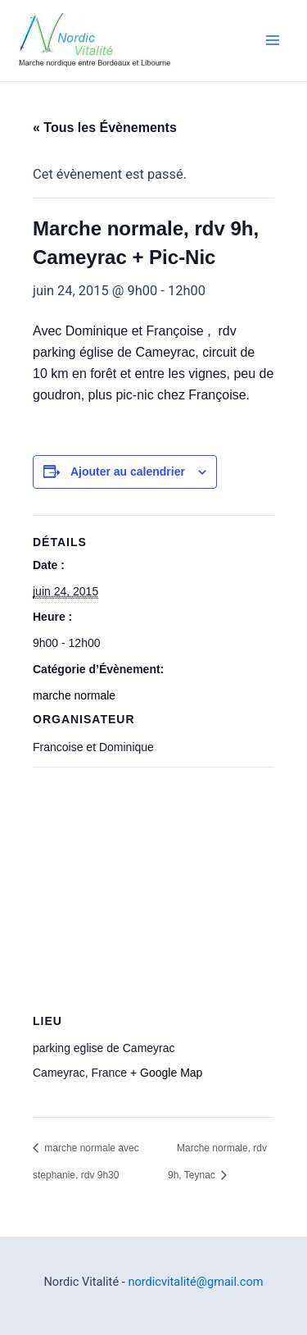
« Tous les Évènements (105, 127)
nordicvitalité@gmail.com (195, 1281)
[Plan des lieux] (153, 885)
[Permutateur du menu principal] (272, 40)
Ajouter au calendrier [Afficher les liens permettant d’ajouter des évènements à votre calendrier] (127, 471)
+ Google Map (166, 1072)
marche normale (74, 695)
